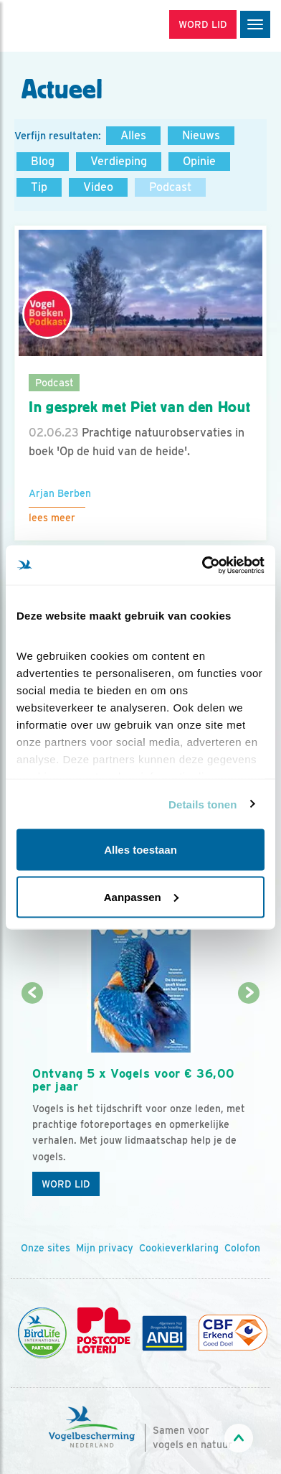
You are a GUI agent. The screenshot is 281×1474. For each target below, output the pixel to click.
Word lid (66, 1184)
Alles (133, 135)
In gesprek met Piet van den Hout (140, 407)
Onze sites (45, 1248)
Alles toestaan (140, 850)
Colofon (242, 1248)
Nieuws (201, 135)
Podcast (170, 187)
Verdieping (118, 161)
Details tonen (202, 804)
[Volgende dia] (249, 1099)
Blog (42, 161)
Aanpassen (141, 896)
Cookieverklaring (179, 1248)
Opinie (199, 161)
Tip (39, 187)
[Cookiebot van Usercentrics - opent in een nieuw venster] (202, 565)
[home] (71, 26)
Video (98, 187)
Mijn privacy (104, 1248)
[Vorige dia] (32, 1099)
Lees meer (52, 517)
